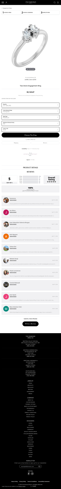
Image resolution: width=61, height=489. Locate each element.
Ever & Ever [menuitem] (30, 442)
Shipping (16, 142)
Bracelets (30, 385)
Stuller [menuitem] (30, 440)
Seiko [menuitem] (30, 456)
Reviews (30, 172)
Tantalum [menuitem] (30, 438)
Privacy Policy (30, 416)
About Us (30, 400)
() (40, 176)
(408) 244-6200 (30, 80)
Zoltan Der (13, 246)
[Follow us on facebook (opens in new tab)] (28, 473)
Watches (30, 389)
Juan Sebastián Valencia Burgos (20, 222)
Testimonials (30, 408)
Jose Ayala (13, 295)
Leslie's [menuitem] (30, 425)
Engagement (30, 391)
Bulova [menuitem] (30, 454)
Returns (45, 142)
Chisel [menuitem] (30, 423)
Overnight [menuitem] (30, 429)
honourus (13, 198)
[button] (6, 2)
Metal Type (5, 116)
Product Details (30, 167)
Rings (30, 383)
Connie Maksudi (15, 283)
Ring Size (5, 104)
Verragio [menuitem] (30, 444)
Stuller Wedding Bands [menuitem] (30, 433)
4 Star (20, 178)
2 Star (20, 181)
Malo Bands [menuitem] (30, 427)
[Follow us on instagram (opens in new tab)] (32, 473)
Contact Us (30, 410)
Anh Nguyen (14, 234)
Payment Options (30, 404)
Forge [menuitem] (30, 448)
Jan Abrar (13, 210)
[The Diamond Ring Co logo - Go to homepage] (30, 2)
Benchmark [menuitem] (30, 446)
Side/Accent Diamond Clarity (8, 122)
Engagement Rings (7, 8)
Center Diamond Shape (7, 110)
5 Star (20, 176)
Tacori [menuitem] (30, 435)
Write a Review (30, 324)
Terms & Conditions (30, 412)
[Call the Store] (30, 346)
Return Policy (30, 414)
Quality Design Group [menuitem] (30, 431)
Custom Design (30, 402)
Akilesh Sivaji (14, 259)
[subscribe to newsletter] (39, 466)
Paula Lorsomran (15, 271)
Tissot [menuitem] (30, 450)
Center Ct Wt (5, 128)
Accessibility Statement (44, 481)
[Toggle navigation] (3, 2)
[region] (30, 47)
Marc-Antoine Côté (16, 307)
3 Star (20, 179)
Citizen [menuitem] (30, 452)
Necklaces (30, 387)
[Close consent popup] (31, 486)
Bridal (30, 393)
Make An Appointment (30, 406)
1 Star (20, 182)
